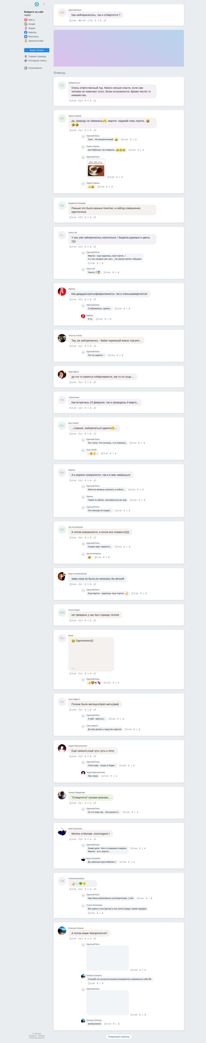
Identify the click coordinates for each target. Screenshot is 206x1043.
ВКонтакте (31, 36)
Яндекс (29, 28)
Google (29, 24)
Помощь (41, 1036)
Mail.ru (29, 19)
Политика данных (36, 1038)
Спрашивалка (33, 68)
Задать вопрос (37, 50)
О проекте (36, 1034)
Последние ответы (35, 60)
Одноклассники (33, 40)
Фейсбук (30, 32)
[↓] (100, 20)
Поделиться (105, 20)
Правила (32, 1036)
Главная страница (35, 56)
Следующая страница (119, 1037)
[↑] (96, 20)
